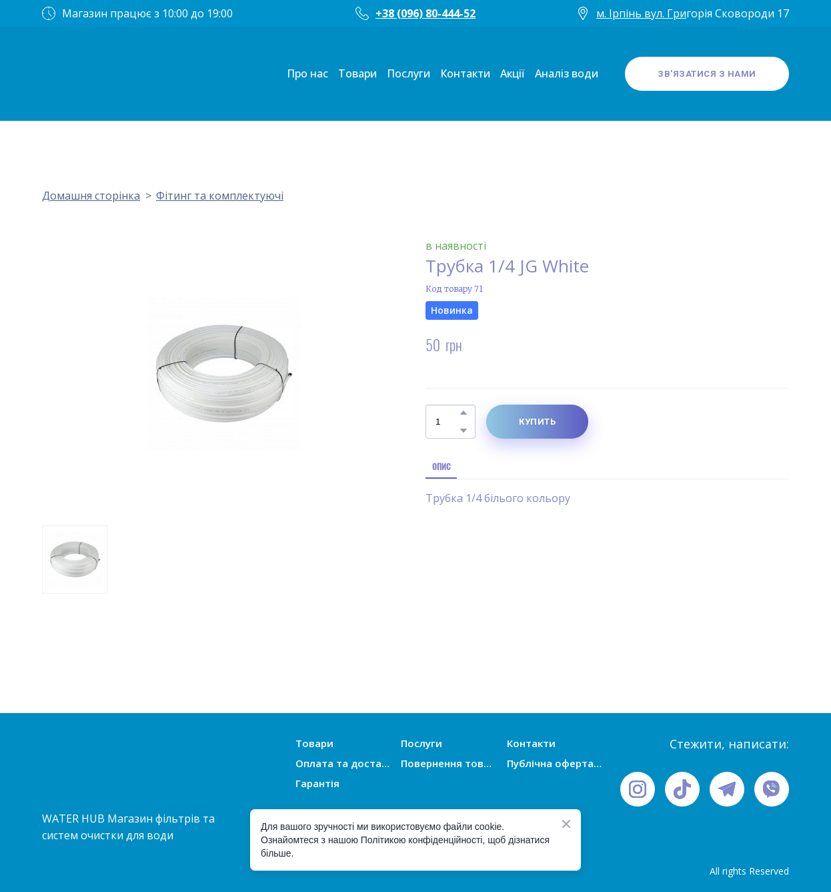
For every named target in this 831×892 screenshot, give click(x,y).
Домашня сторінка (91, 195)
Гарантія (317, 783)
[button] (707, 74)
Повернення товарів (448, 763)
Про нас (307, 73)
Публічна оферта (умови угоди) (554, 763)
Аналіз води (566, 73)
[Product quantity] (447, 422)
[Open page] (82, 73)
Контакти (465, 73)
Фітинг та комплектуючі (219, 195)
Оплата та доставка (343, 763)
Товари (357, 73)
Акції (512, 73)
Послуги (408, 73)
